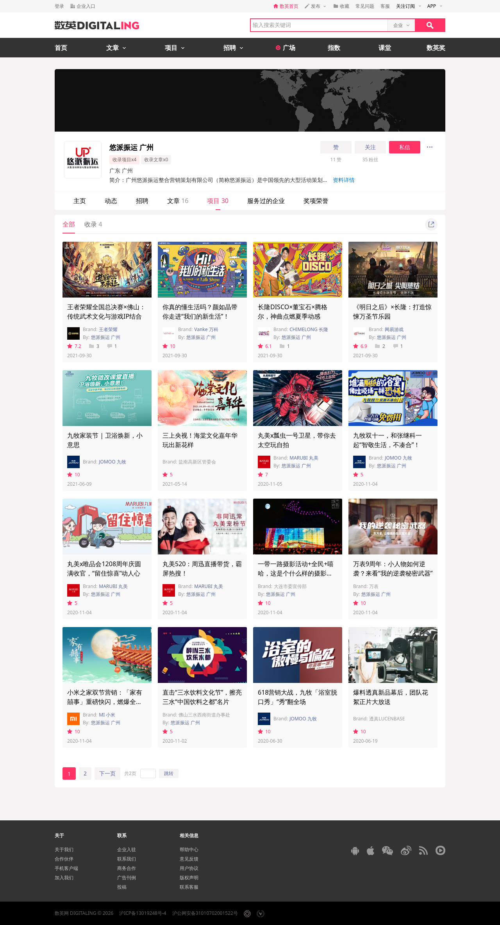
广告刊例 (126, 877)
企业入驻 (126, 849)
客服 (385, 6)
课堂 (385, 47)
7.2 (74, 346)
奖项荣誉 (316, 200)
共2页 (130, 773)
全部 (68, 224)
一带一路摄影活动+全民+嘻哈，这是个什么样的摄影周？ (296, 573)
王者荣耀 (108, 329)
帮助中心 (189, 849)
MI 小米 (107, 714)
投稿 (122, 887)
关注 (370, 147)
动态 (111, 200)
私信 (404, 147)
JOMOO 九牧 (112, 461)
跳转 (168, 773)
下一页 (107, 773)
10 (168, 346)
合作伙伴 (64, 858)
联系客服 (189, 887)
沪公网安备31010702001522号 (205, 913)
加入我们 (64, 877)
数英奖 (436, 47)
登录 (59, 6)
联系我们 (126, 858)
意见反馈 (189, 858)
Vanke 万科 (206, 329)
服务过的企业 (266, 200)
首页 (61, 47)
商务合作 (126, 868)
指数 (334, 47)
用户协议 (189, 868)
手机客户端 (66, 868)
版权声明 (189, 877)
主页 (79, 200)
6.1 (265, 346)
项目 (217, 200)
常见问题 (364, 6)
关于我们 (64, 849)
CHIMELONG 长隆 (308, 329)
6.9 (360, 346)
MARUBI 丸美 (303, 457)
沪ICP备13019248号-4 (142, 913)
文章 (177, 200)
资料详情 (344, 180)
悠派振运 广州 (105, 337)
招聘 (142, 200)
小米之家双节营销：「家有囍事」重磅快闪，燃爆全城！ (104, 701)
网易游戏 (394, 329)
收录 (93, 224)
